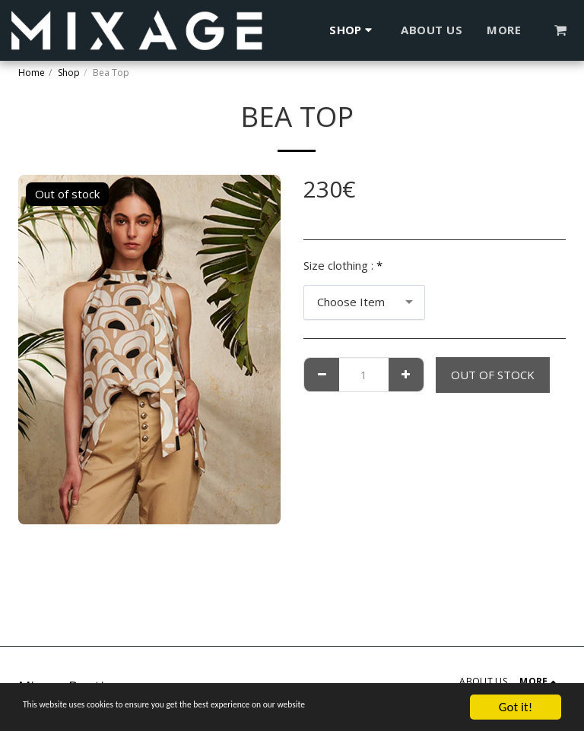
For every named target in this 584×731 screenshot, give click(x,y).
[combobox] (364, 302)
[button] (561, 30)
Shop (69, 72)
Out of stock (493, 374)
